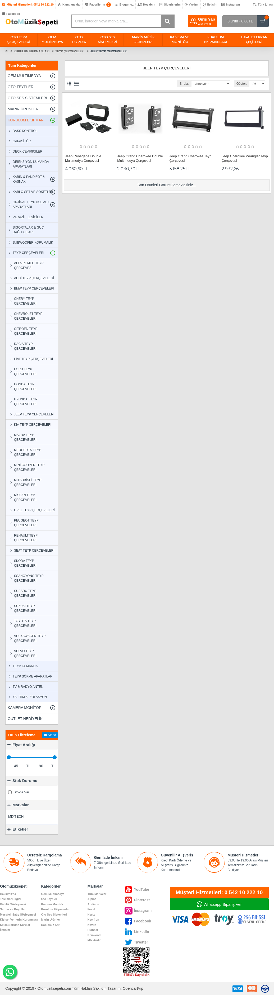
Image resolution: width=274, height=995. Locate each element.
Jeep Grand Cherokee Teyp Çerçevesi (190, 158)
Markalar (20, 805)
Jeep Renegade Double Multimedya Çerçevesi (83, 158)
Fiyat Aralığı (23, 744)
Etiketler (20, 829)
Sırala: (184, 84)
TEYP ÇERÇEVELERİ (69, 51)
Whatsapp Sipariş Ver (223, 904)
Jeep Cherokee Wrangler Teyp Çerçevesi (245, 158)
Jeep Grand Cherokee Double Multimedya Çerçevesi (140, 158)
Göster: (241, 84)
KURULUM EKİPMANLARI (31, 51)
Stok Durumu (24, 780)
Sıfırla (52, 735)
